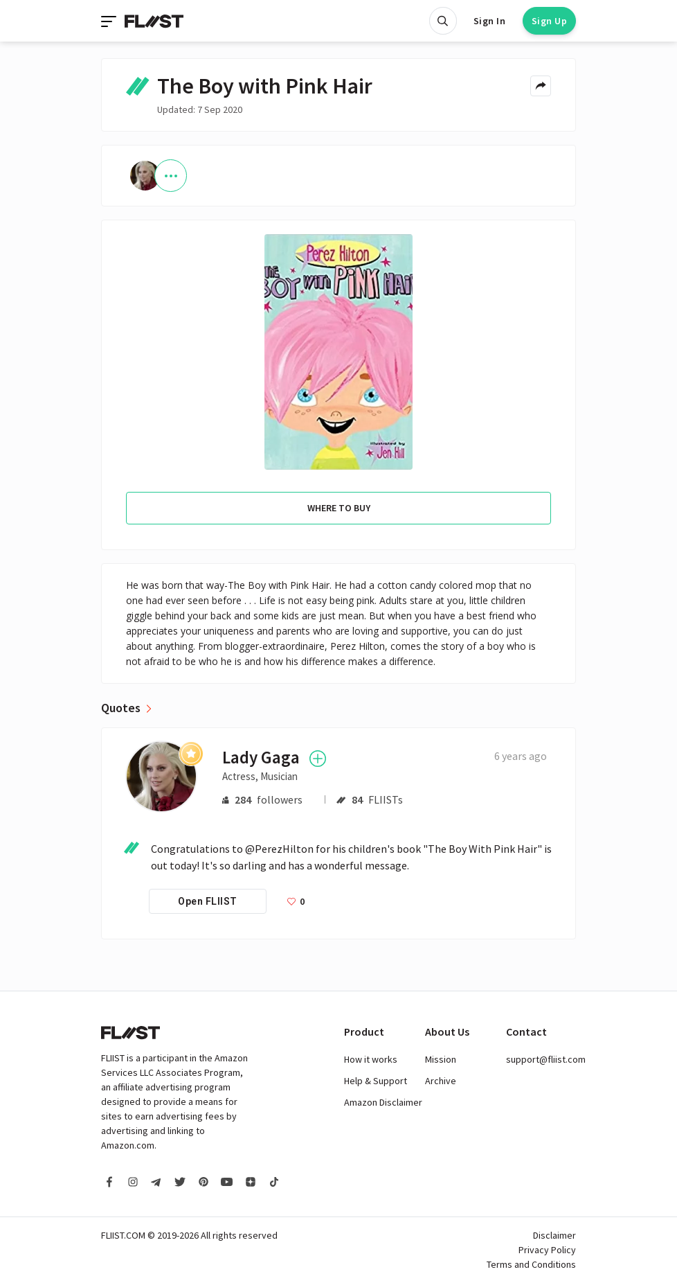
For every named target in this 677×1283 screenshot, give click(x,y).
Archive (440, 1080)
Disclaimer (554, 1235)
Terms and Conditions (531, 1264)
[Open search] (443, 21)
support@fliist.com (546, 1059)
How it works (370, 1059)
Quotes (121, 708)
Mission (440, 1059)
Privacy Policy (547, 1250)
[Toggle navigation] (110, 20)
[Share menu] (540, 86)
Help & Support (375, 1080)
